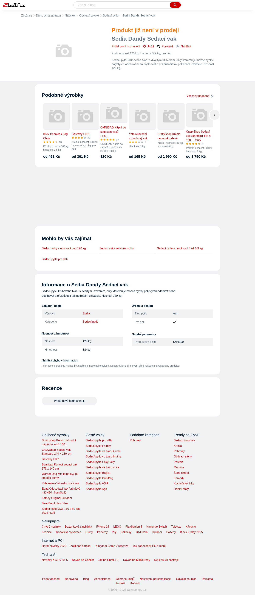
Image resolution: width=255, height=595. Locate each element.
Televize (176, 526)
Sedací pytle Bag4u (98, 472)
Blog (86, 578)
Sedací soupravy (184, 440)
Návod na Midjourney (136, 559)
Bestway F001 (51, 459)
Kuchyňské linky (184, 483)
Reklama (207, 578)
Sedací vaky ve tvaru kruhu (116, 248)
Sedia (86, 313)
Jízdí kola (142, 532)
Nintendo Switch (156, 526)
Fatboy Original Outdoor (57, 498)
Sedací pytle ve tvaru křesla (103, 451)
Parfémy (102, 532)
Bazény (171, 532)
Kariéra (135, 583)
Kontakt (120, 583)
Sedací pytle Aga (96, 488)
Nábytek (70, 15)
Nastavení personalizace (155, 578)
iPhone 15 (102, 526)
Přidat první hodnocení (126, 46)
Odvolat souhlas (186, 578)
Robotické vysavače (68, 532)
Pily (114, 532)
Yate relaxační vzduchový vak (60, 483)
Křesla (178, 445)
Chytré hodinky (51, 526)
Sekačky (126, 532)
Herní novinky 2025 (54, 545)
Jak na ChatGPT (108, 559)
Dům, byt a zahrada (48, 15)
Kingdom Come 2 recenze (112, 545)
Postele (178, 462)
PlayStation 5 (133, 526)
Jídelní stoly (181, 488)
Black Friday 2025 (191, 532)
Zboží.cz (26, 15)
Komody (179, 478)
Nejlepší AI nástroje (166, 559)
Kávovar (191, 526)
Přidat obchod (51, 578)
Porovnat (165, 46)
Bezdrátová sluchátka (78, 526)
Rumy (89, 532)
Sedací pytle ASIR (97, 483)
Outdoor (157, 532)
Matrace (179, 467)
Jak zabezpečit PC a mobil (149, 545)
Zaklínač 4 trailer (80, 545)
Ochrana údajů (125, 578)
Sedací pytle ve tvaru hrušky (103, 456)
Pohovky (135, 440)
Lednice (47, 532)
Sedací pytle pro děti (55, 259)
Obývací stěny (183, 456)
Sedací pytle (110, 15)
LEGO (117, 526)
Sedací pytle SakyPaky (100, 462)
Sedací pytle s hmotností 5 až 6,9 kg (180, 248)
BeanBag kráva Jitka (55, 503)
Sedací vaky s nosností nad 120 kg (64, 248)
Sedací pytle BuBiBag (99, 478)
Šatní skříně (181, 472)
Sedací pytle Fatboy (98, 445)
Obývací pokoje (89, 15)
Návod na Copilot (83, 559)
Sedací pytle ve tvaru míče (102, 467)
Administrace (102, 578)
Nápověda (71, 578)
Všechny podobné (200, 95)
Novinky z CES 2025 (55, 559)
